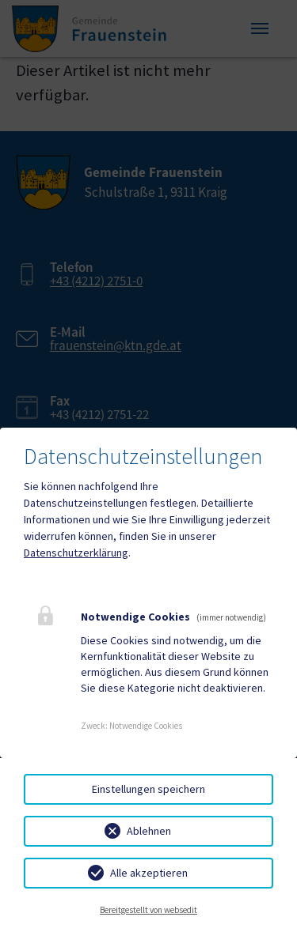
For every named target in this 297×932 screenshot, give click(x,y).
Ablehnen (149, 831)
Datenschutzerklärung (76, 552)
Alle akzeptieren (149, 873)
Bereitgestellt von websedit (148, 909)
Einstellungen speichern (148, 789)
